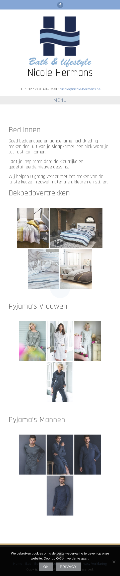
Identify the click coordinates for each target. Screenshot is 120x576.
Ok (46, 567)
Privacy (68, 567)
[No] (113, 561)
